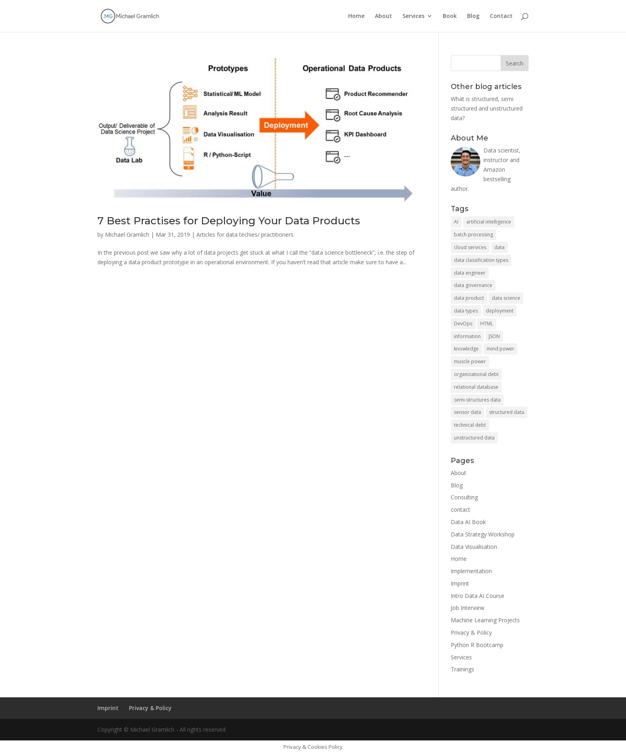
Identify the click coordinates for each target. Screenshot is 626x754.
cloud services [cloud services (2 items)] (470, 247)
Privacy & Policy (471, 632)
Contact (501, 16)
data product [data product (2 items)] (469, 298)
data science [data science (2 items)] (506, 298)
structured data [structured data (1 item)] (506, 412)
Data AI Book (468, 522)
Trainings (462, 669)
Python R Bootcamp (477, 645)
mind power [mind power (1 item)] (500, 348)
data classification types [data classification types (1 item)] (481, 260)
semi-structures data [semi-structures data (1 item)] (477, 399)
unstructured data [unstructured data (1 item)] (474, 437)
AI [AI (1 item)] (456, 221)
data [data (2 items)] (499, 247)
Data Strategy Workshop (483, 534)
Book (450, 16)
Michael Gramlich (127, 234)
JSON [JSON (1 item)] (494, 336)
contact (460, 509)
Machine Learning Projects (485, 620)
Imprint (460, 583)
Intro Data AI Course (477, 596)
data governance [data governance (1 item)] (473, 285)
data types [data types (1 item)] (466, 310)
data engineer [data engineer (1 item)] (469, 272)
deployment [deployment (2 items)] (499, 310)
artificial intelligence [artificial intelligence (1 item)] (488, 221)
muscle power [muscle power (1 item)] (470, 361)
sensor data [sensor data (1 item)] (467, 412)
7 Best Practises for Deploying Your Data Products (228, 220)
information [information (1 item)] (467, 336)
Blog (473, 16)
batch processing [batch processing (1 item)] (473, 234)
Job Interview (467, 608)
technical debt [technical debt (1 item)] (470, 425)
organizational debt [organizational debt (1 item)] (476, 374)
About (383, 16)
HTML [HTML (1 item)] (486, 323)
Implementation (471, 571)
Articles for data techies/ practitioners (244, 234)
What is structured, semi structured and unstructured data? (487, 108)
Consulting (464, 497)
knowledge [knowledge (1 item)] (466, 348)
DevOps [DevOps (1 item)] (463, 323)
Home (356, 16)
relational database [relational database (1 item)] (476, 387)
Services (413, 16)
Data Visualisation (474, 546)
